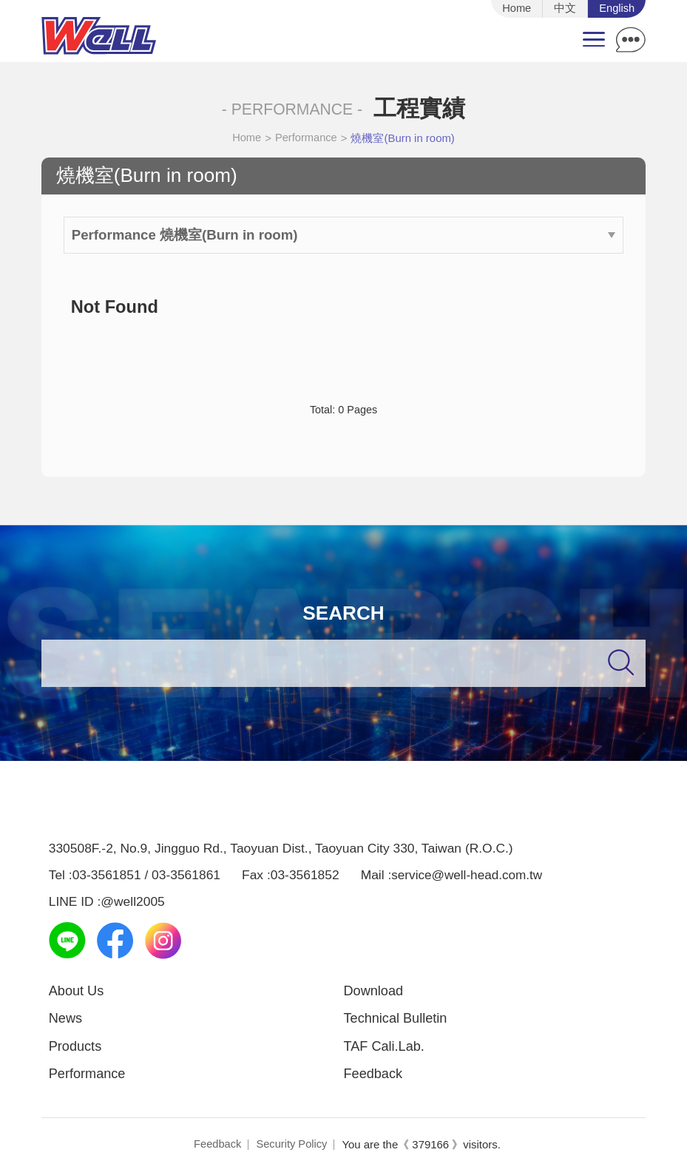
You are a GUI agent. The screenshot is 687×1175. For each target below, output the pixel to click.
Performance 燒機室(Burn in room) (344, 235)
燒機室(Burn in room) (404, 139)
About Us (77, 992)
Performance (306, 139)
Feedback (374, 1077)
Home (246, 139)
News (66, 1021)
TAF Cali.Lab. (385, 1049)
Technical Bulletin (397, 1021)
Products (76, 1049)
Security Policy (292, 1148)
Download (374, 992)
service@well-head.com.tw (467, 876)
